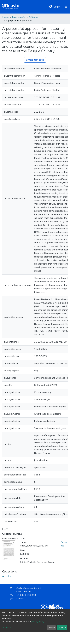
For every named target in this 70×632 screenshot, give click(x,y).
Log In (57, 6)
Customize (7, 627)
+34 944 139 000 (23, 595)
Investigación (18, 17)
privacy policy (37, 621)
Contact (17, 598)
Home (5, 17)
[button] (50, 7)
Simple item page (35, 59)
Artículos (33, 17)
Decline (51, 627)
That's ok (61, 627)
